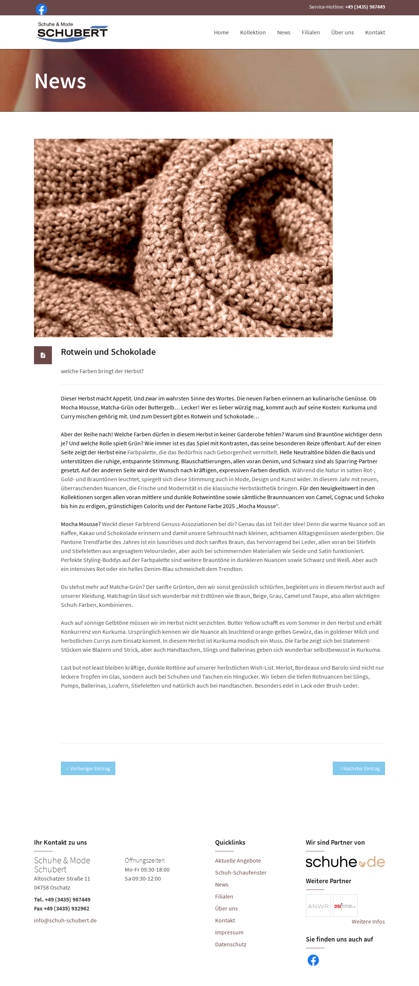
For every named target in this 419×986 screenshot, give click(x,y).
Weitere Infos (368, 921)
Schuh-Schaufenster (241, 872)
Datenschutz (230, 944)
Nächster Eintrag (360, 768)
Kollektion (253, 32)
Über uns (342, 32)
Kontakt (375, 32)
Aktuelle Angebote (238, 860)
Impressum (229, 932)
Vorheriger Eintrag (88, 768)
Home (221, 32)
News (284, 32)
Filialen (311, 32)
